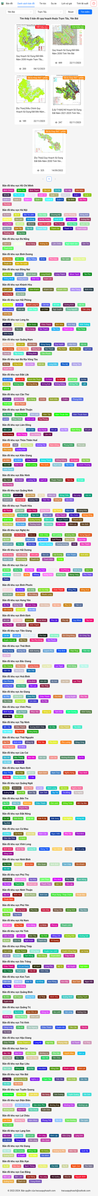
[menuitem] (9, 3)
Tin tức (42, 3)
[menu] (47, 3)
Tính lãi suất (82, 3)
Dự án (54, 3)
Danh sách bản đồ (26, 3)
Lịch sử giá (67, 3)
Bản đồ (9, 3)
